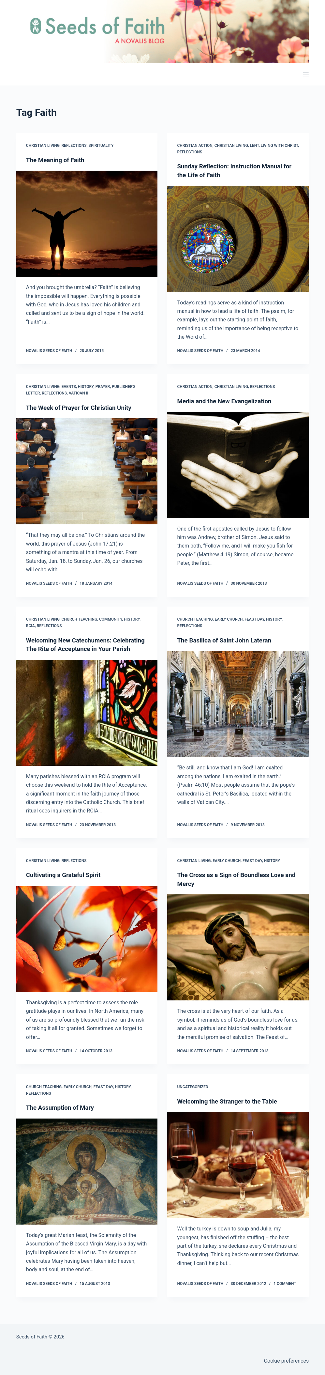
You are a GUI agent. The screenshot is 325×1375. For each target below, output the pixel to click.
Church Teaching (79, 619)
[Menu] (306, 74)
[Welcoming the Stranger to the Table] (238, 1173)
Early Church (229, 619)
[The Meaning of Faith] (87, 224)
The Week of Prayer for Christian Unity (82, 407)
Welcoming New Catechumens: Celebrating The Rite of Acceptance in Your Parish (81, 648)
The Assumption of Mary (62, 1115)
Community (110, 619)
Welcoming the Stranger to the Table (230, 1109)
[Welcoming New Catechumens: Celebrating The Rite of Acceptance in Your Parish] (87, 721)
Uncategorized (192, 1094)
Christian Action (194, 145)
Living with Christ (279, 145)
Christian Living (43, 145)
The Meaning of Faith (57, 160)
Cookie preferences (286, 1361)
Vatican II (78, 393)
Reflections (74, 145)
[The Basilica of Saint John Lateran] (238, 704)
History (86, 386)
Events (69, 386)
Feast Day (254, 619)
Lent (254, 145)
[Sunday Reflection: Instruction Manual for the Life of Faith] (238, 238)
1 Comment (284, 1291)
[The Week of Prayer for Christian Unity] (87, 471)
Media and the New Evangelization (227, 401)
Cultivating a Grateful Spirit (65, 883)
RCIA (30, 625)
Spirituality (100, 145)
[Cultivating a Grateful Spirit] (87, 946)
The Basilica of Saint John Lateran (227, 640)
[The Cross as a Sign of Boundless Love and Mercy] (238, 955)
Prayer (103, 386)
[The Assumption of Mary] (87, 1179)
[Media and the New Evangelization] (238, 464)
